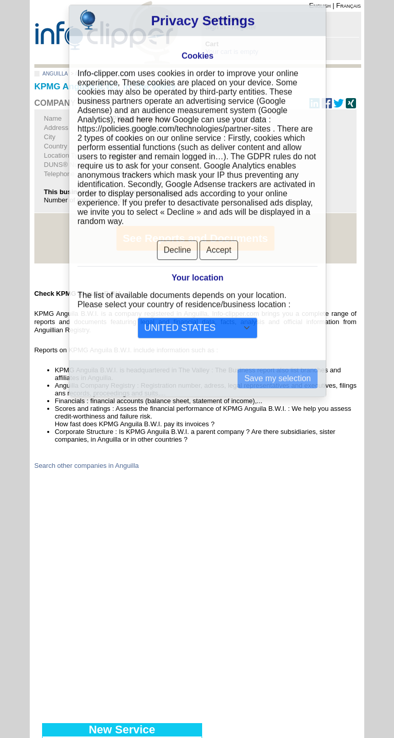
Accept (218, 236)
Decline (177, 236)
